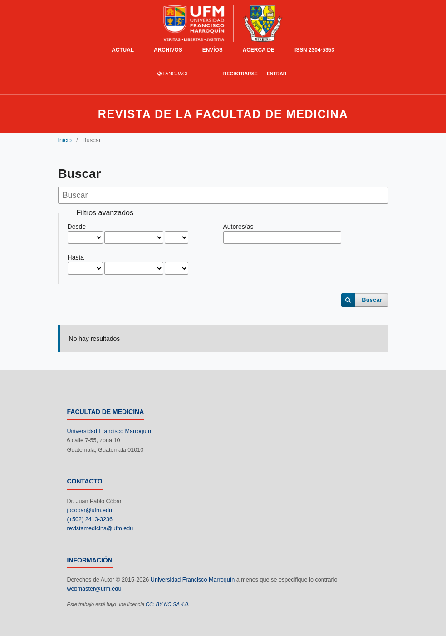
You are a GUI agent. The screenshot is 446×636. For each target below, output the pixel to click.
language (173, 73)
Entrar (277, 73)
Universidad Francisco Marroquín (109, 431)
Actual (123, 50)
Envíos (212, 50)
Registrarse (240, 73)
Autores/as (238, 226)
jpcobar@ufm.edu (90, 510)
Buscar (372, 299)
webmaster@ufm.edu (94, 589)
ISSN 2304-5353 (314, 50)
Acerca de (258, 50)
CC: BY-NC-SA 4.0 (167, 604)
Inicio (65, 140)
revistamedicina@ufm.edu (100, 528)
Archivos (168, 50)
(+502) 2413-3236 (90, 519)
